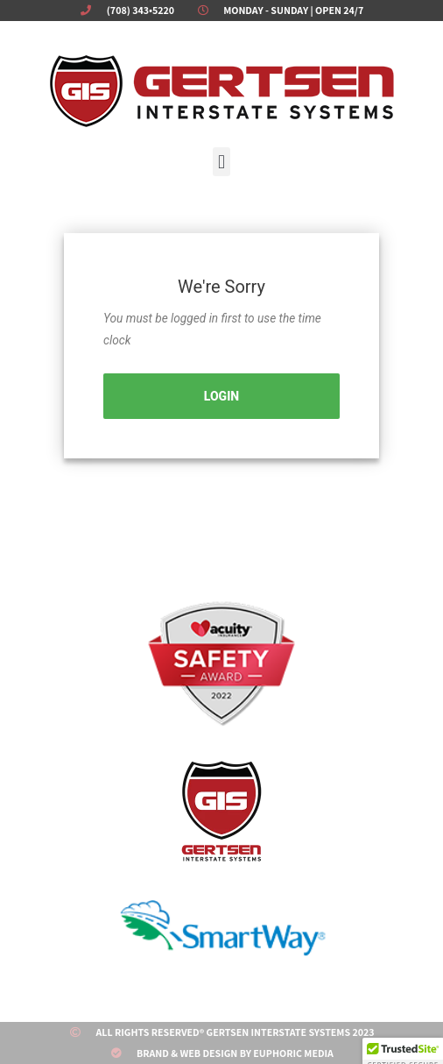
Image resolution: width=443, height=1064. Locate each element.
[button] (221, 161)
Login (221, 396)
